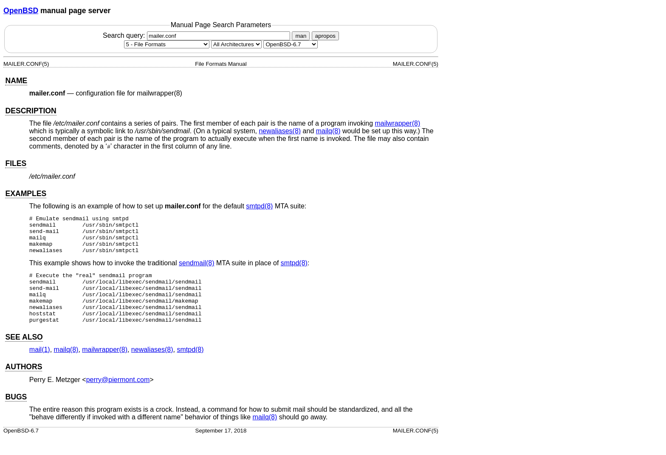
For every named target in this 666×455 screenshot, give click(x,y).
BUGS (16, 414)
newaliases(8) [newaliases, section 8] (280, 131)
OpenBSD (20, 10)
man (300, 36)
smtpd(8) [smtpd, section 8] (259, 206)
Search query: (197, 35)
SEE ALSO (23, 355)
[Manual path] (290, 44)
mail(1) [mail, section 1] (39, 367)
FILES (15, 163)
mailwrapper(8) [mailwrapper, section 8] (397, 123)
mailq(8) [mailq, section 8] (328, 131)
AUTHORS (23, 384)
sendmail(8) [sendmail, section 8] (196, 270)
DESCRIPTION (30, 111)
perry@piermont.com (118, 397)
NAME (16, 80)
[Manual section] (166, 44)
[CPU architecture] (236, 44)
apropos (325, 36)
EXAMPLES (25, 193)
